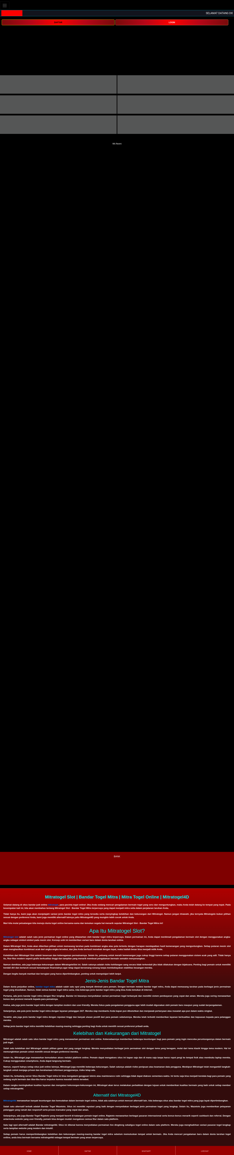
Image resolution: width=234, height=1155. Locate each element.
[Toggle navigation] (4, 5)
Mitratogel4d (9, 1100)
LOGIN (172, 22)
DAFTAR (58, 22)
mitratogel (53, 904)
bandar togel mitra (45, 986)
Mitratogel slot (10, 937)
